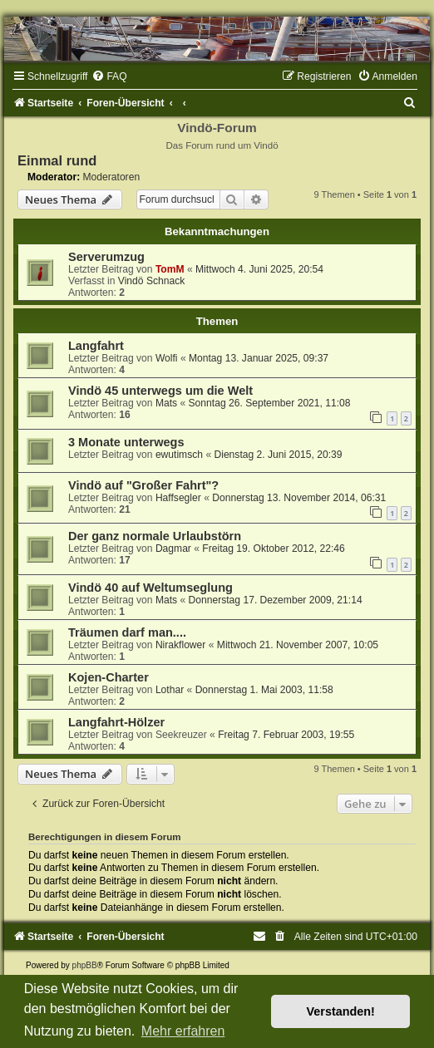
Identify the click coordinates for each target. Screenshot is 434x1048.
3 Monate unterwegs (126, 442)
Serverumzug (106, 256)
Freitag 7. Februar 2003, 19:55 (286, 734)
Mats (166, 403)
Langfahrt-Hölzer (116, 722)
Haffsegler (178, 498)
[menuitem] (108, 76)
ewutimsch (179, 454)
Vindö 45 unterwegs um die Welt (160, 390)
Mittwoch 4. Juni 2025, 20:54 (259, 269)
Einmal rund (56, 160)
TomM (170, 269)
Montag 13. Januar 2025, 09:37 (258, 358)
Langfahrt (96, 345)
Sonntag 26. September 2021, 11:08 (270, 403)
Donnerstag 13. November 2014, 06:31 (299, 498)
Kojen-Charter (108, 677)
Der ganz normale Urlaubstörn (154, 536)
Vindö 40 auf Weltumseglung (150, 587)
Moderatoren (112, 177)
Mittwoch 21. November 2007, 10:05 (297, 645)
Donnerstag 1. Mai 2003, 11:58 (264, 690)
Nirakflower (180, 645)
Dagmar (173, 548)
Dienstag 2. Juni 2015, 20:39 (278, 454)
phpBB (84, 965)
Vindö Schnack (151, 281)
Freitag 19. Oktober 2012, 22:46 (273, 548)
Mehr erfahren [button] (183, 1031)
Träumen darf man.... (127, 632)
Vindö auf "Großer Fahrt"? (143, 485)
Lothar (169, 690)
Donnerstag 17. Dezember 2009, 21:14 (275, 600)
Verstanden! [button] (341, 1011)
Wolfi (166, 358)
